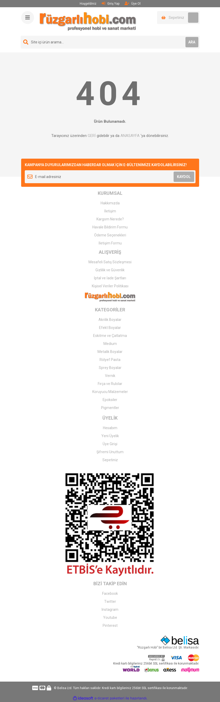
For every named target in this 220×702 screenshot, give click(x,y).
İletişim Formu (110, 243)
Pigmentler (110, 408)
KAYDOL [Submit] (184, 177)
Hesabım (110, 428)
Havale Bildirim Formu (110, 227)
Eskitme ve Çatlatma (110, 336)
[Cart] (178, 17)
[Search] (110, 42)
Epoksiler (110, 400)
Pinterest (110, 625)
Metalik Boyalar (110, 352)
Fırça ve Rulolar (110, 384)
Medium (110, 344)
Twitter (110, 601)
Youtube (110, 617)
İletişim (110, 211)
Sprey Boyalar (110, 368)
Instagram (110, 609)
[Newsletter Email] (110, 176)
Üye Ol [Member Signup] (133, 3)
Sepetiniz (110, 460)
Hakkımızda (110, 203)
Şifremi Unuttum (110, 452)
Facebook (110, 593)
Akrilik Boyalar (110, 320)
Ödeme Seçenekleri (110, 235)
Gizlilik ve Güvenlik (110, 270)
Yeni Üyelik (110, 436)
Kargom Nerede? (110, 219)
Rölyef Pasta (110, 360)
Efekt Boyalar (110, 328)
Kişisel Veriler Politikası (110, 286)
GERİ (92, 135)
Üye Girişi (110, 444)
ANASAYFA (130, 135)
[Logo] (88, 21)
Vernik (110, 376)
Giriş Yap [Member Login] (110, 3)
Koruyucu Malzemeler (110, 392)
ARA (191, 42)
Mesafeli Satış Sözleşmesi (110, 262)
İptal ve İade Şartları (110, 278)
